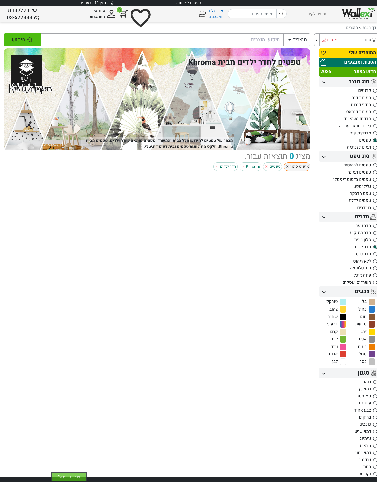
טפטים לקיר (318, 14)
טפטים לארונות (188, 3)
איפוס (332, 40)
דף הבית (369, 28)
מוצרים (352, 28)
